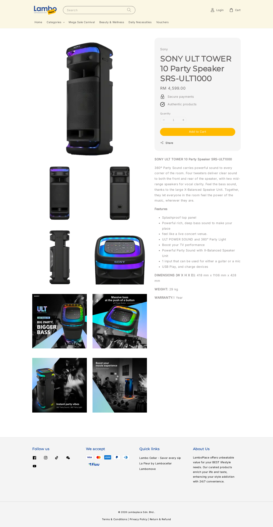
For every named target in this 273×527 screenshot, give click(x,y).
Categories (54, 22)
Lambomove (147, 468)
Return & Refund (160, 519)
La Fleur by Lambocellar (155, 463)
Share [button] (166, 142)
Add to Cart (197, 131)
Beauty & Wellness (111, 22)
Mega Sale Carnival (82, 22)
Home (38, 22)
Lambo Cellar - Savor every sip (160, 457)
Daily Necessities (140, 22)
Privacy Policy (138, 519)
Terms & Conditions (114, 519)
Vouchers (162, 22)
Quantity (165, 113)
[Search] (129, 10)
